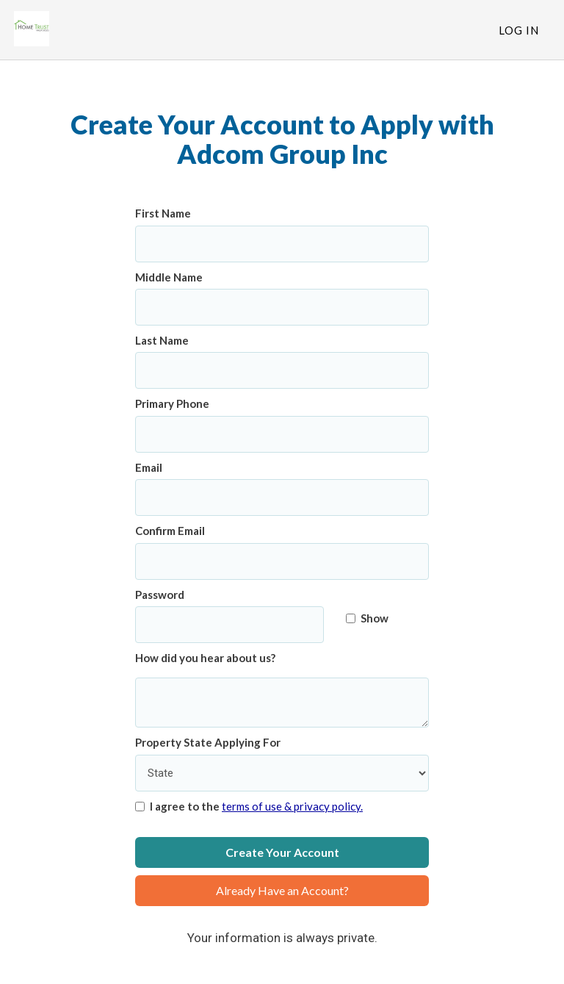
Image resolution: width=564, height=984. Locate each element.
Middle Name (169, 277)
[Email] (282, 497)
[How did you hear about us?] (282, 703)
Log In (519, 30)
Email (148, 467)
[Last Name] (282, 370)
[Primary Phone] (282, 434)
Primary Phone (172, 403)
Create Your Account (282, 852)
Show (367, 618)
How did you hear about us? (205, 657)
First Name (163, 213)
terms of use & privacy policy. (292, 806)
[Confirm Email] (282, 561)
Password (159, 594)
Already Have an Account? (282, 890)
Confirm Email (170, 530)
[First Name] (282, 244)
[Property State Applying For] (282, 773)
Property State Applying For (208, 742)
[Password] (229, 624)
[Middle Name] (282, 307)
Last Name (162, 340)
